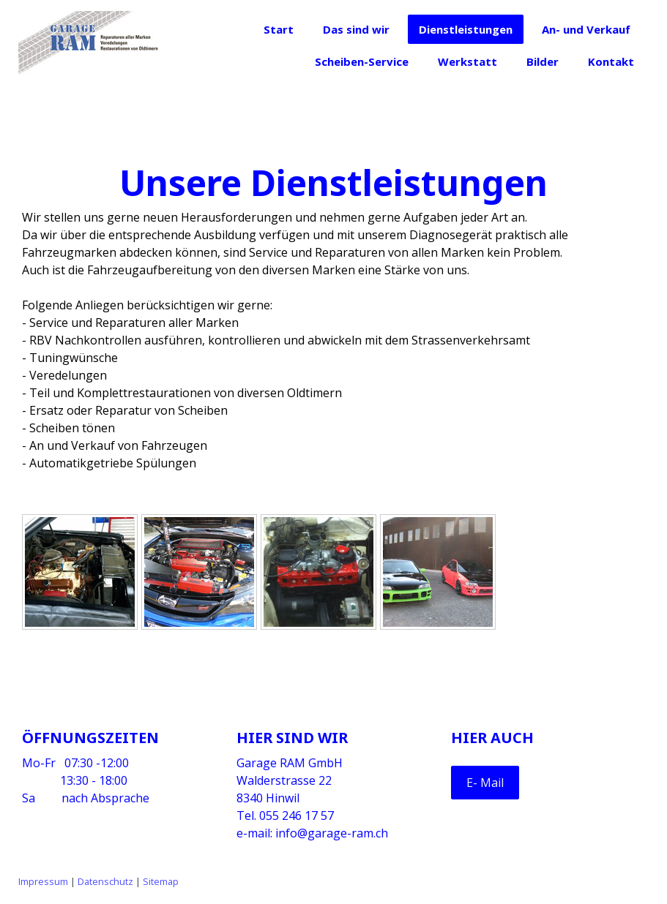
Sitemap (161, 881)
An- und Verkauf (586, 29)
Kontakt (611, 61)
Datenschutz (105, 881)
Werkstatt (467, 61)
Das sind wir (356, 29)
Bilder (542, 61)
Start (279, 29)
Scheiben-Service (362, 61)
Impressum (43, 881)
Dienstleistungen (466, 29)
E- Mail (485, 783)
